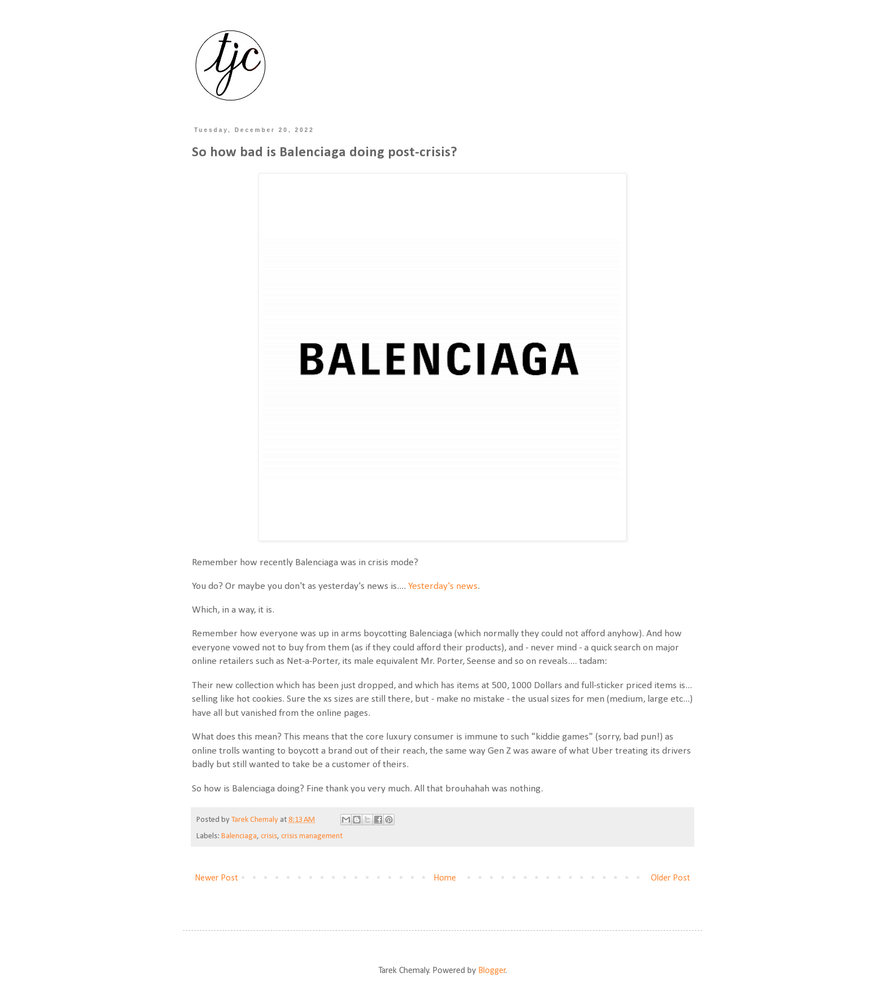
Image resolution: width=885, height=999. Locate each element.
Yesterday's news (442, 586)
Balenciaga (239, 836)
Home (444, 878)
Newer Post (216, 878)
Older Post (670, 878)
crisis (269, 836)
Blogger (492, 970)
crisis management (312, 836)
